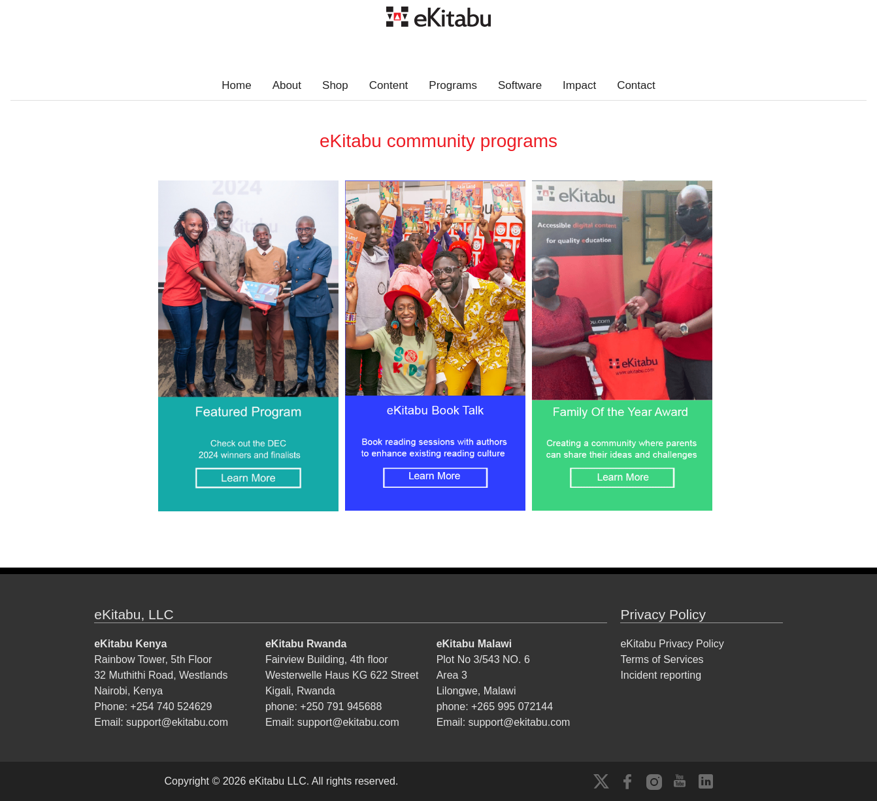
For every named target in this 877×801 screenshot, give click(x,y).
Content (388, 85)
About (287, 85)
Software (520, 85)
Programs (453, 85)
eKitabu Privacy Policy (671, 643)
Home (236, 85)
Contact (636, 85)
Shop (335, 85)
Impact (579, 85)
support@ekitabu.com (177, 722)
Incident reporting (660, 675)
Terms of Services (661, 659)
